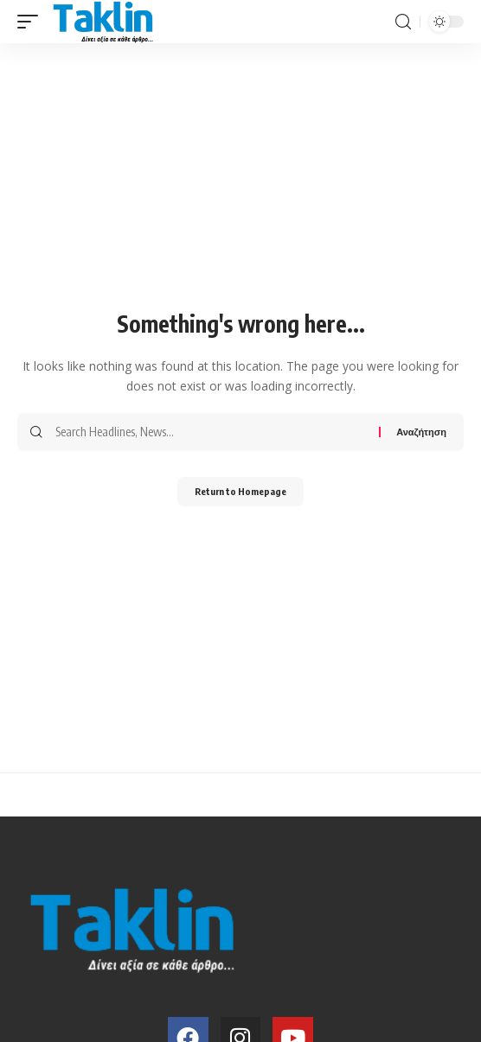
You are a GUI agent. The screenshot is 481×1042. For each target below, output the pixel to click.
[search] (403, 22)
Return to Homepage (240, 491)
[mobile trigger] (32, 21)
